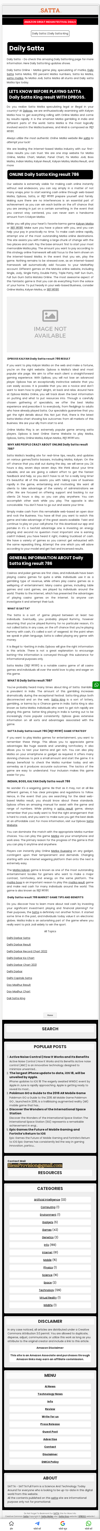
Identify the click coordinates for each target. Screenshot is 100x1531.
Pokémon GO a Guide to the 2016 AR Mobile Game (47, 1093)
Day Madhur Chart (18, 991)
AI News (50, 1386)
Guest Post (50, 1432)
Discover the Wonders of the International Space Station (47, 1111)
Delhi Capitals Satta (19, 978)
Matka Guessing (61, 851)
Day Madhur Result (19, 985)
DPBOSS (82, 1516)
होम (11, 1525)
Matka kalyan (21, 870)
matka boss (14, 882)
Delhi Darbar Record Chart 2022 (27, 951)
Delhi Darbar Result (19, 944)
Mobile (47, 1260)
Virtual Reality (48, 1297)
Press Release (50, 1424)
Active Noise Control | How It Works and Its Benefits (49, 1057)
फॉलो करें (37, 1525)
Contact (50, 1447)
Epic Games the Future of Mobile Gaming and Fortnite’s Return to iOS (44, 1132)
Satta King (58, 699)
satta (87, 138)
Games (47, 1230)
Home (50, 1015)
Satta (35, 912)
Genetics (48, 1237)
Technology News (50, 1394)
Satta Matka (47, 1516)
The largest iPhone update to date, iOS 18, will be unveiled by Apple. (47, 1075)
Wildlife (48, 1305)
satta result (65, 808)
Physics (48, 1267)
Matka (55, 836)
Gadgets (47, 1222)
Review (50, 1409)
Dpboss (27, 111)
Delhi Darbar (14, 971)
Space (48, 1282)
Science (47, 1275)
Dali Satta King (16, 998)
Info (46, 1245)
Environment (48, 1214)
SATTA (56, 1513)
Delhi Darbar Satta (18, 938)
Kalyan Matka (85, 224)
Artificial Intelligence (47, 1199)
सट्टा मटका (16, 228)
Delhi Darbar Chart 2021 (22, 965)
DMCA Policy (50, 1462)
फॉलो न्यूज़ (63, 1525)
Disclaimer (50, 1454)
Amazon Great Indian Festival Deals (50, 22)
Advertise (50, 1439)
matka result (77, 882)
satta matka (15, 78)
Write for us (50, 1416)
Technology (46, 1290)
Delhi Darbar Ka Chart (20, 958)
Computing (48, 1207)
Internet (47, 1252)
